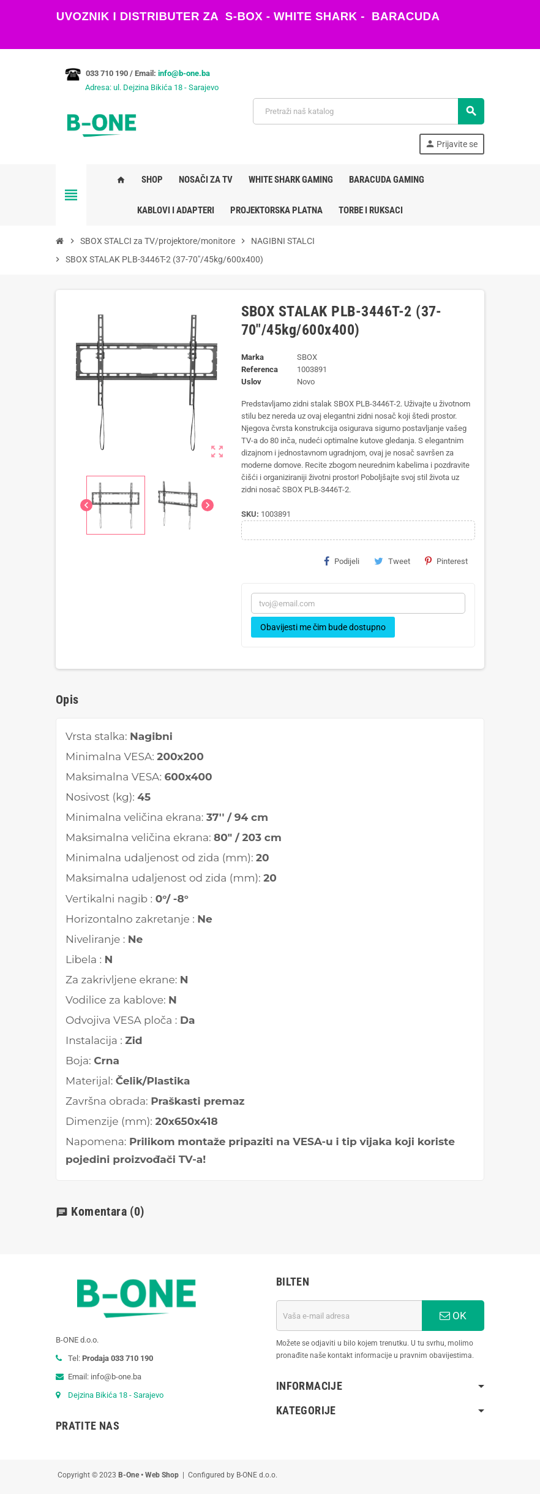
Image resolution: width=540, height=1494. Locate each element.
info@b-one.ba (184, 73)
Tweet (392, 561)
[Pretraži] (368, 111)
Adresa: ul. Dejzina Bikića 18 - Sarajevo (137, 87)
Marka (252, 357)
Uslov (251, 381)
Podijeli (341, 561)
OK (453, 1315)
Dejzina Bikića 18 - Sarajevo (115, 1395)
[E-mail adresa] (349, 1315)
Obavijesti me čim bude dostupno (323, 627)
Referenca (259, 369)
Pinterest (446, 561)
